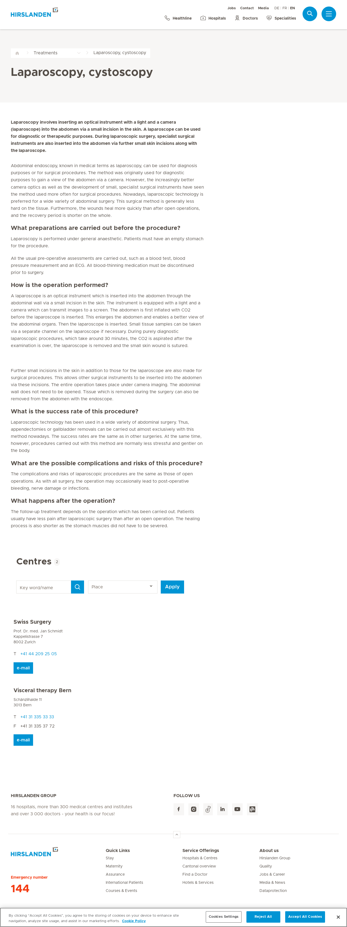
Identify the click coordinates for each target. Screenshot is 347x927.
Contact (247, 8)
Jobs (231, 8)
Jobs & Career (272, 874)
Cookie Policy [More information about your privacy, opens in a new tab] (134, 923)
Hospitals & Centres (199, 858)
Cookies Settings (224, 919)
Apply (172, 587)
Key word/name (17, 580)
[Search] (77, 587)
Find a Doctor (194, 874)
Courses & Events (121, 891)
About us (269, 850)
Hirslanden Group (274, 858)
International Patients (124, 883)
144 (20, 889)
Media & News (272, 883)
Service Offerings (200, 850)
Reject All (263, 919)
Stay (110, 858)
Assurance (115, 874)
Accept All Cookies (305, 919)
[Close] (338, 919)
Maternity (114, 866)
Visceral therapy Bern (42, 690)
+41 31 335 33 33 (37, 717)
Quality (265, 866)
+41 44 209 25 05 (38, 654)
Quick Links (118, 850)
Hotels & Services (198, 883)
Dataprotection (273, 891)
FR (284, 8)
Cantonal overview (199, 866)
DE (276, 8)
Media (263, 8)
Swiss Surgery (32, 622)
